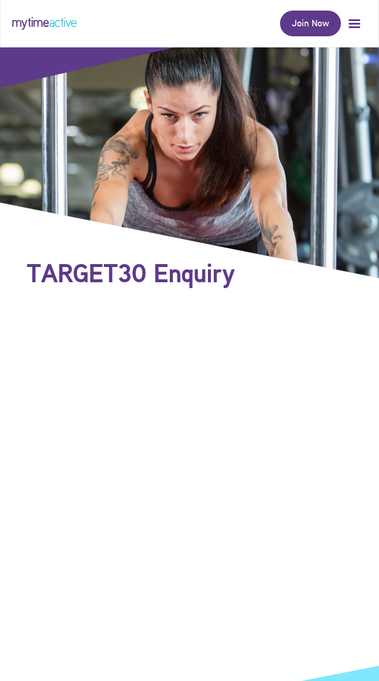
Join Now (310, 22)
